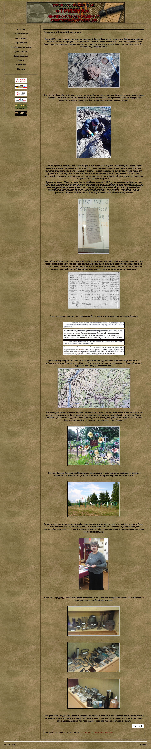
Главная (21, 29)
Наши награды (21, 56)
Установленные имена (21, 47)
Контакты (21, 65)
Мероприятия (21, 42)
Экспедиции (21, 38)
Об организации (20, 34)
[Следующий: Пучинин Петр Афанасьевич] (138, 726)
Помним (21, 69)
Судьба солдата (21, 51)
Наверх (143, 744)
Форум (21, 60)
